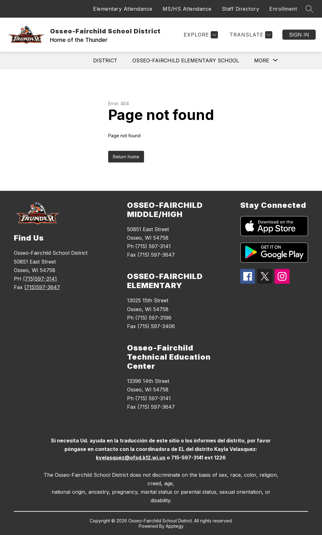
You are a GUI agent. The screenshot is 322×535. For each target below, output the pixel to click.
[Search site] (309, 9)
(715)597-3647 (42, 287)
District (105, 60)
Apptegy (175, 526)
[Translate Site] (250, 35)
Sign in (299, 34)
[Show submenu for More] (261, 60)
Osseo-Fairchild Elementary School (185, 60)
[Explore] (200, 35)
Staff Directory (240, 9)
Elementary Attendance (123, 9)
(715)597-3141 (40, 279)
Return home (126, 156)
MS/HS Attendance (187, 9)
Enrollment (283, 9)
